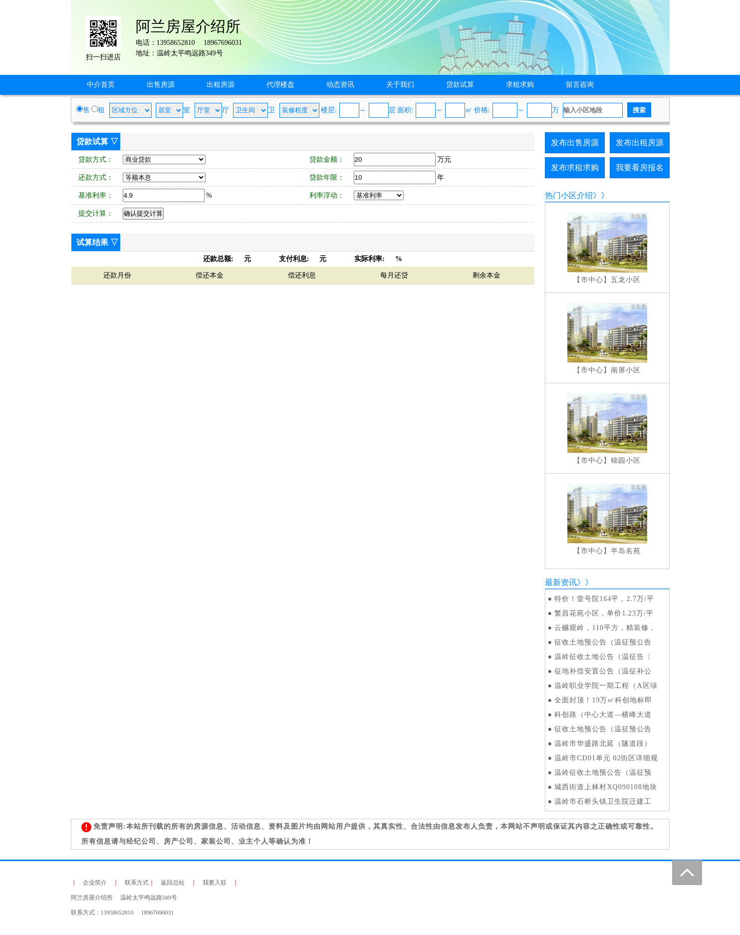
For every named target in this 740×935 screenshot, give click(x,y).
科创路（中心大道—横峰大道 (603, 714)
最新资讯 (561, 582)
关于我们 (400, 84)
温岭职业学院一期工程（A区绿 (605, 685)
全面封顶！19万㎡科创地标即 (603, 700)
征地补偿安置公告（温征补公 (603, 671)
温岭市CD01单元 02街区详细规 (606, 758)
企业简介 (95, 882)
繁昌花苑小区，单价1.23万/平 (603, 613)
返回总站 (173, 882)
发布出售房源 (575, 142)
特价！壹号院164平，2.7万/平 (604, 599)
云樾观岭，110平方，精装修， (605, 627)
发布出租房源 (640, 142)
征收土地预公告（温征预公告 (603, 642)
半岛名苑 (626, 551)
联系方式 (137, 882)
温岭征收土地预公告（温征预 (603, 772)
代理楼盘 (280, 84)
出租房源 (221, 84)
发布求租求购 (575, 167)
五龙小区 (626, 280)
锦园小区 (626, 460)
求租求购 (520, 84)
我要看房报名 (640, 167)
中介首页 (101, 84)
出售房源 (161, 84)
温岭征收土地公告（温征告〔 (603, 656)
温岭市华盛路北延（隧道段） (603, 743)
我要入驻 (215, 882)
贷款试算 (460, 84)
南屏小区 (626, 370)
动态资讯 (340, 84)
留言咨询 (580, 84)
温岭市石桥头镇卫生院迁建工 (603, 801)
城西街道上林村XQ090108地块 (605, 787)
